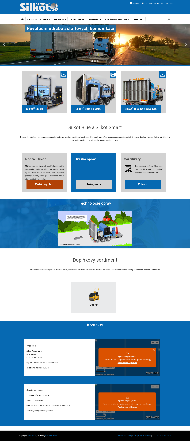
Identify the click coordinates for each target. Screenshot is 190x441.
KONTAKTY (166, 436)
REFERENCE (60, 19)
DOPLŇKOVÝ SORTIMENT (117, 19)
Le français (158, 3)
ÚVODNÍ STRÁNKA (124, 436)
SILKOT (31, 19)
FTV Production (51, 436)
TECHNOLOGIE (76, 19)
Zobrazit (143, 184)
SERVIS (148, 436)
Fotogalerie (94, 184)
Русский (169, 3)
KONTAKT (139, 19)
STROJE (44, 19)
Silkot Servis (31, 436)
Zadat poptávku (44, 184)
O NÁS (134, 436)
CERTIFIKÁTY (94, 19)
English (149, 3)
